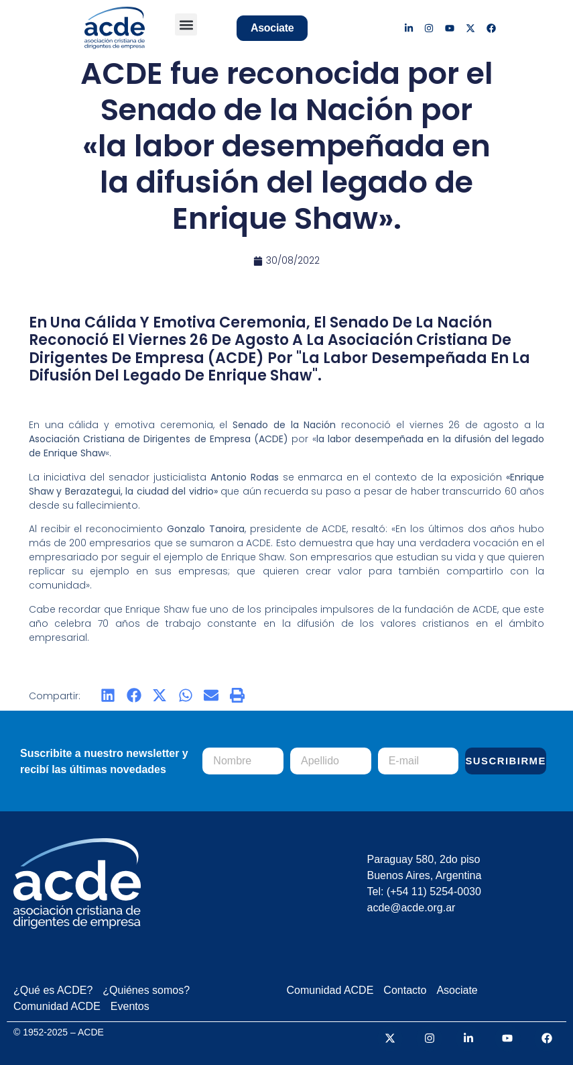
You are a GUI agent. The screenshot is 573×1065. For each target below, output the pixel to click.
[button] (186, 24)
